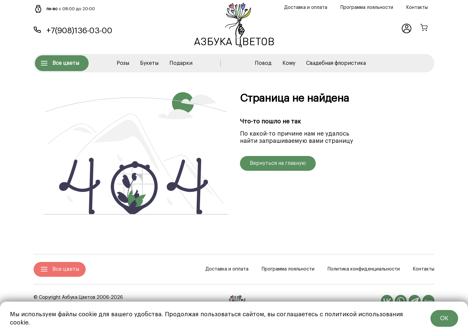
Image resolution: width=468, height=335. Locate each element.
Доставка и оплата (305, 7)
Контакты (417, 7)
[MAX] (428, 301)
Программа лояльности (366, 7)
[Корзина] (424, 28)
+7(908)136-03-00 (79, 31)
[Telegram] (415, 301)
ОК (444, 318)
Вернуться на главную (278, 163)
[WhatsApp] (401, 301)
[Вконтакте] (387, 301)
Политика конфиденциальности (364, 269)
